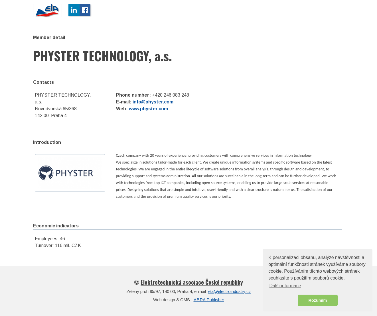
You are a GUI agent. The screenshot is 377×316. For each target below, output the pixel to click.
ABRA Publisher (209, 299)
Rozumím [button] (318, 300)
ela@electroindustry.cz (229, 291)
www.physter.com (148, 108)
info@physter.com (153, 101)
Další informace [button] (285, 285)
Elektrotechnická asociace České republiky (192, 282)
